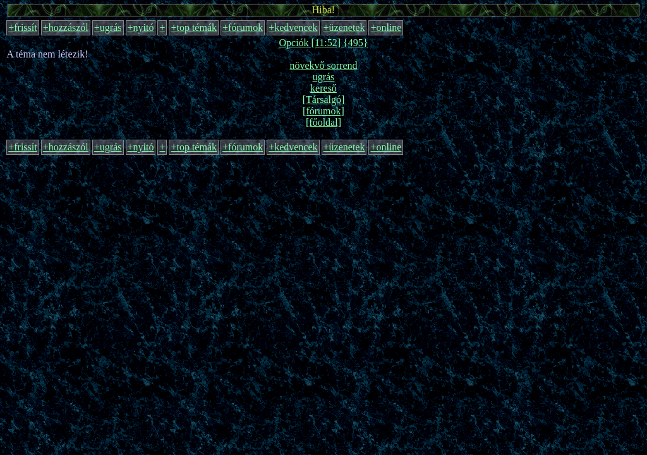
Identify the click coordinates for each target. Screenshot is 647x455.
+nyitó (141, 27)
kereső (323, 88)
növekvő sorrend (323, 65)
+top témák (194, 27)
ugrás (324, 76)
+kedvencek (293, 27)
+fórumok (242, 27)
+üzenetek (344, 27)
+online (385, 27)
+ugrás (108, 27)
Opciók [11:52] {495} (323, 42)
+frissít (22, 27)
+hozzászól (65, 27)
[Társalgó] (324, 99)
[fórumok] (323, 111)
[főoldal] (323, 122)
